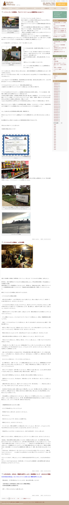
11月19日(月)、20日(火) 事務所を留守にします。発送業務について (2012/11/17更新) (27, 474)
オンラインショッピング (24, 502)
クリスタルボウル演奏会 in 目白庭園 (14, 242)
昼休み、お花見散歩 (58, 67)
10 (18, 498)
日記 (55, 77)
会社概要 (17, 502)
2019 (55, 134)
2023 (55, 128)
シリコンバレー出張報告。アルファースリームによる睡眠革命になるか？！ (24, 12)
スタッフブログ (31, 502)
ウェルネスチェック (30, 8)
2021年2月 (56, 120)
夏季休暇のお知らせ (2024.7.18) (60, 28)
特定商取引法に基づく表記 (39, 502)
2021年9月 (56, 109)
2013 (55, 144)
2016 (55, 139)
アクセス (63, 8)
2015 (55, 141)
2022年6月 (56, 94)
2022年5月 (56, 96)
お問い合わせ (12, 502)
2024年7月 (56, 84)
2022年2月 (56, 101)
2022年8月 (56, 93)
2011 (55, 147)
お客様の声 (47, 8)
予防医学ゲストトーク (58, 49)
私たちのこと (5, 8)
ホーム (3, 502)
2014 (55, 142)
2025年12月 (56, 83)
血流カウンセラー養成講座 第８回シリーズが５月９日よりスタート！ (60, 32)
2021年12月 (56, 104)
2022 (55, 129)
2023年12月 (56, 86)
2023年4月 (56, 89)
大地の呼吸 (56, 61)
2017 (55, 137)
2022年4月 (56, 98)
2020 (55, 132)
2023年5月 (56, 88)
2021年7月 (56, 112)
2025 (55, 124)
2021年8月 (56, 111)
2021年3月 (56, 119)
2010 (55, 149)
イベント (13, 8)
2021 (55, 131)
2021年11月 (56, 106)
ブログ (55, 8)
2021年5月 (56, 115)
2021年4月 (56, 117)
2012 (55, 146)
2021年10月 (56, 107)
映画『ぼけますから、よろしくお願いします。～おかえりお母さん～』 (60, 64)
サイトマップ (7, 502)
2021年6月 (56, 114)
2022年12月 (56, 91)
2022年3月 (56, 99)
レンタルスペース (22, 8)
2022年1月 (56, 102)
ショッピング (38, 8)
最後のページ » (26, 498)
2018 (55, 136)
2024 (55, 126)
